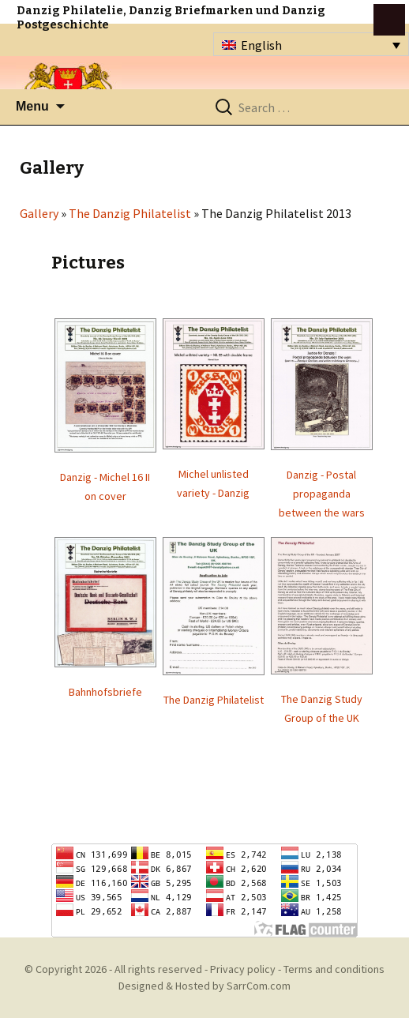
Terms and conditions (334, 969)
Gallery (39, 213)
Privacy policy (243, 969)
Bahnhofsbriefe (105, 692)
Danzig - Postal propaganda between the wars (322, 494)
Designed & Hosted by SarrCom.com (204, 986)
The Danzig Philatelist (130, 213)
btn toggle (389, 20)
